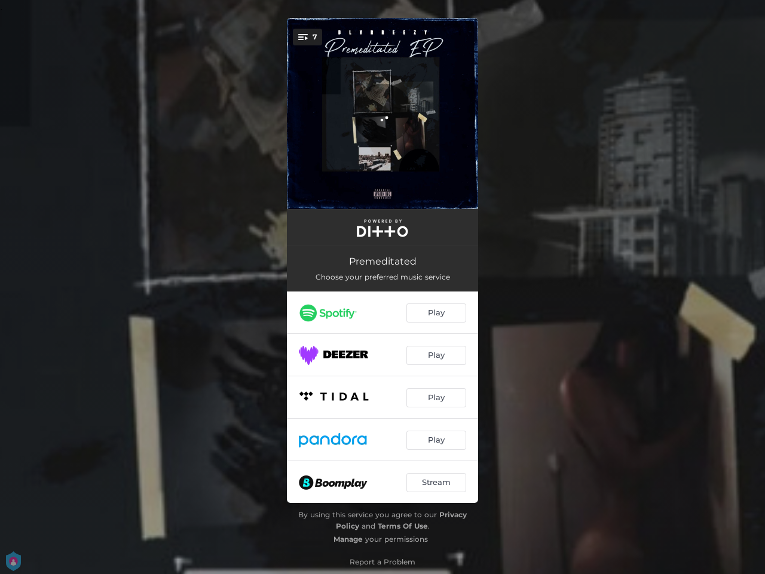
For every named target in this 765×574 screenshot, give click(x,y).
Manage (348, 539)
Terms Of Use (403, 525)
